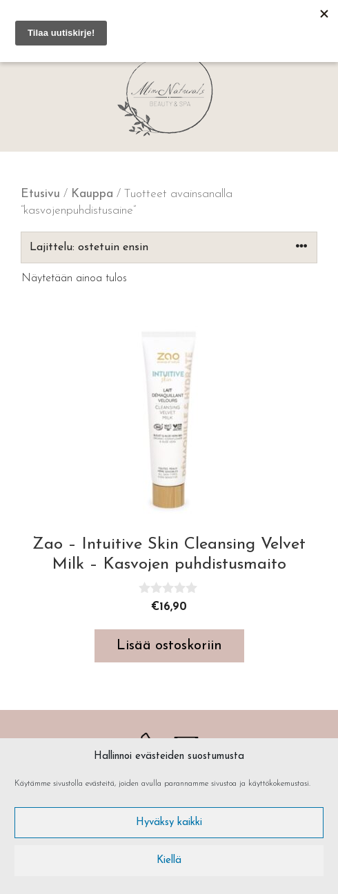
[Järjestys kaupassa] (169, 247)
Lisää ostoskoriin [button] (169, 646)
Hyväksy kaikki (169, 822)
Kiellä (169, 860)
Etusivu (40, 194)
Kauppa (92, 194)
